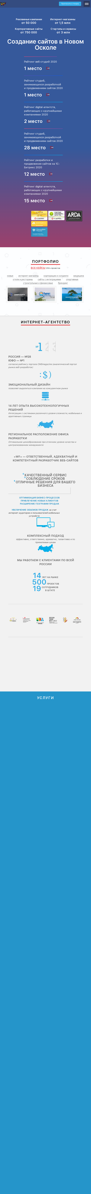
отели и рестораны (23, 279)
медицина (78, 276)
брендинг (63, 283)
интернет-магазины (28, 276)
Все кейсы (38, 268)
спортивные (72, 279)
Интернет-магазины (62, 19)
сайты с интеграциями (49, 279)
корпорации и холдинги (56, 276)
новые (10, 276)
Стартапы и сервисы (63, 28)
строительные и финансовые (38, 283)
